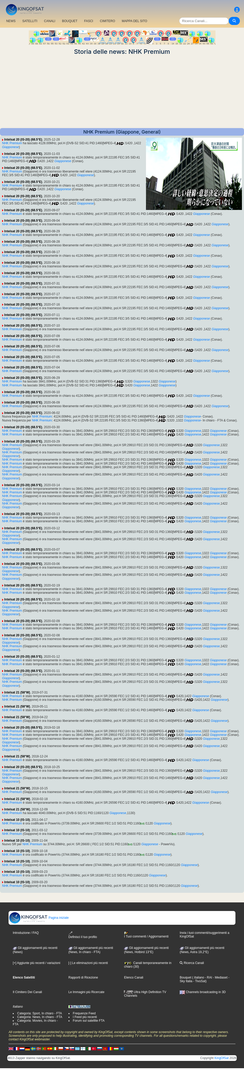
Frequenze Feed (84, 1013)
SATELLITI (29, 21)
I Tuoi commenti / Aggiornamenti (146, 935)
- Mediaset (219, 977)
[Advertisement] (122, 91)
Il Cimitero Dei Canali (27, 992)
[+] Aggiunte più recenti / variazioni (36, 963)
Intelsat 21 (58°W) (17, 692)
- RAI (208, 977)
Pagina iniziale (39, 918)
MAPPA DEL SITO (134, 21)
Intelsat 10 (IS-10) (17, 820)
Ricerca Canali (192, 963)
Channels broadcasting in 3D (203, 992)
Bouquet (185, 977)
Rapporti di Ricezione (83, 977)
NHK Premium (12, 143)
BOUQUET (69, 21)
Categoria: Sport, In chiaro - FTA (39, 1013)
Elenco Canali (133, 977)
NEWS (11, 21)
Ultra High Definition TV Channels (145, 994)
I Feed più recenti (85, 1017)
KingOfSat (221, 1058)
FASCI (88, 21)
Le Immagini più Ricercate (86, 992)
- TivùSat (199, 981)
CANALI (49, 21)
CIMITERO (107, 21)
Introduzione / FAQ (26, 933)
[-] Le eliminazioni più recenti (88, 963)
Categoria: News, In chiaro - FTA (39, 1017)
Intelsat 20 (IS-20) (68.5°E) (23, 139)
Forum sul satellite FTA (88, 1020)
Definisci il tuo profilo (82, 935)
